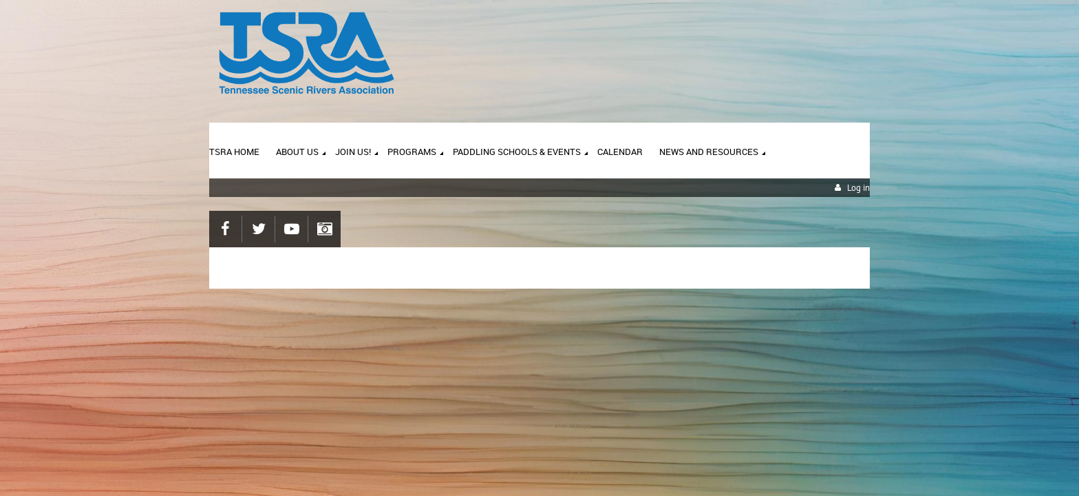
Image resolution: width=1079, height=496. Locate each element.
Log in (858, 188)
